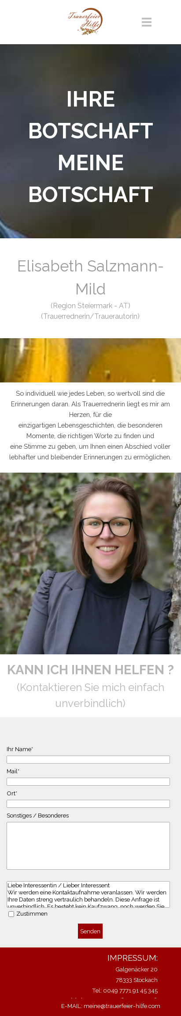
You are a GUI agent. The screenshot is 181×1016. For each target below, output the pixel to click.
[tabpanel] (90, 146)
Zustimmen (32, 913)
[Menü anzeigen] (147, 22)
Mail (13, 771)
